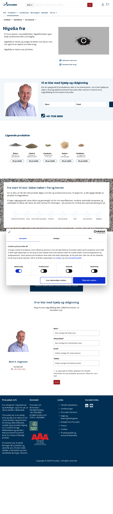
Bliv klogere (35, 13)
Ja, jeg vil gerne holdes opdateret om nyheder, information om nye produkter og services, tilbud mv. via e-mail (76, 373)
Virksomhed (59, 339)
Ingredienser (18, 20)
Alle (29, 5)
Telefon (56, 359)
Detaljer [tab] (56, 238)
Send (57, 382)
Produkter (12, 13)
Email (56, 349)
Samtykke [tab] (23, 238)
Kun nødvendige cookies (56, 280)
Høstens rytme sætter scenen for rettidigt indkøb (56, 286)
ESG (4, 13)
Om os (52, 13)
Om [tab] (90, 238)
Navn (56, 328)
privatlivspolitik (75, 258)
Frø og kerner (29, 20)
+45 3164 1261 (20, 369)
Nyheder (44, 13)
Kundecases (24, 13)
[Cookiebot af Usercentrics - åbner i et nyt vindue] (95, 232)
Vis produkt (17, 161)
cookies (59, 258)
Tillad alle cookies (89, 280)
